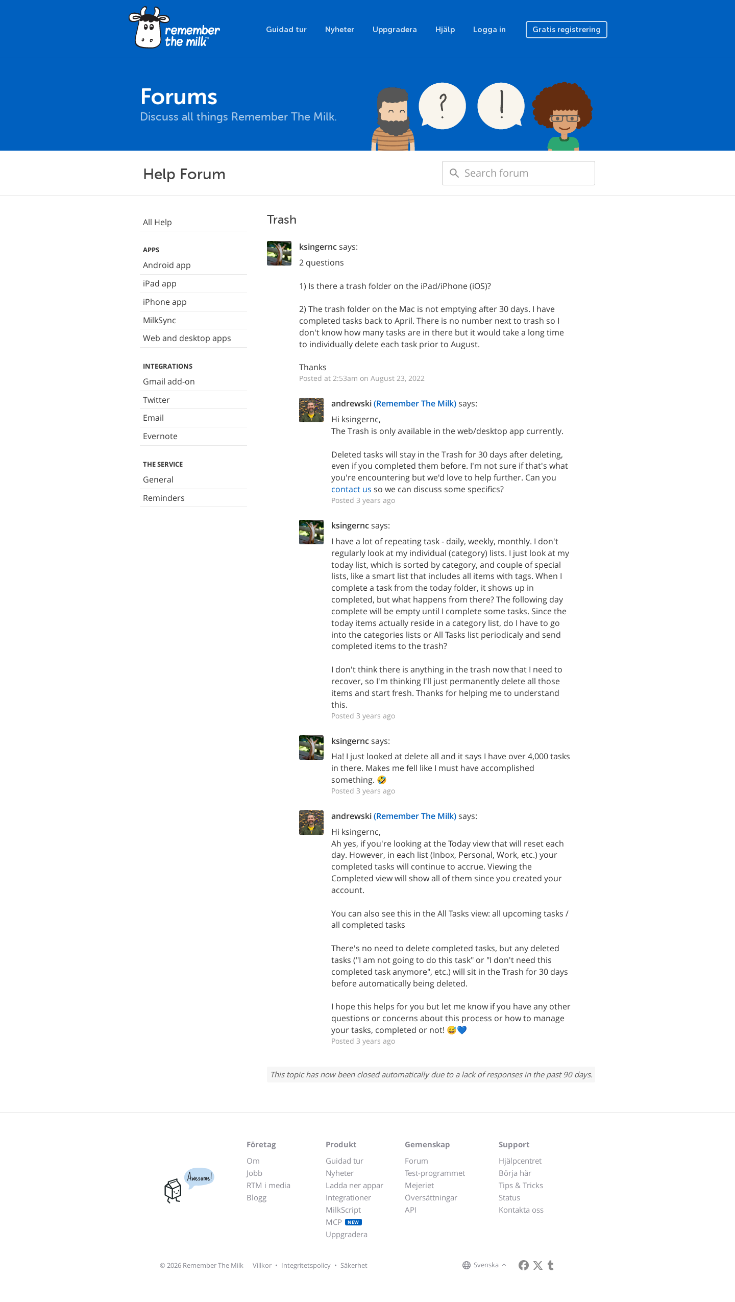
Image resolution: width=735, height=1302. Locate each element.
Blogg (256, 1197)
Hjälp (445, 29)
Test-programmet (435, 1173)
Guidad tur (286, 29)
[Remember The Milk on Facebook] (524, 1265)
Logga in (489, 29)
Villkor (262, 1265)
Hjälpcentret (520, 1160)
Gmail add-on (169, 381)
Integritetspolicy (306, 1265)
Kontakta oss (521, 1209)
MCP (344, 1222)
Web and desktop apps (187, 338)
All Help (157, 222)
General (158, 479)
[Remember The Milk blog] (551, 1265)
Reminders (164, 497)
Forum (416, 1160)
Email (153, 417)
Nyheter (339, 29)
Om (253, 1160)
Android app (167, 265)
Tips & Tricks (521, 1185)
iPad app (160, 283)
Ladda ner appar (354, 1185)
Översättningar (431, 1197)
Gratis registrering (566, 29)
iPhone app (165, 301)
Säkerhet (354, 1265)
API (410, 1209)
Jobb (254, 1173)
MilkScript (343, 1209)
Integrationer (348, 1197)
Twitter (156, 399)
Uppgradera (395, 29)
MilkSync (159, 320)
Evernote (160, 436)
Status (509, 1197)
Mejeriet (419, 1185)
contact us (351, 489)
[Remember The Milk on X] (538, 1265)
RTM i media (268, 1185)
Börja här (515, 1173)
